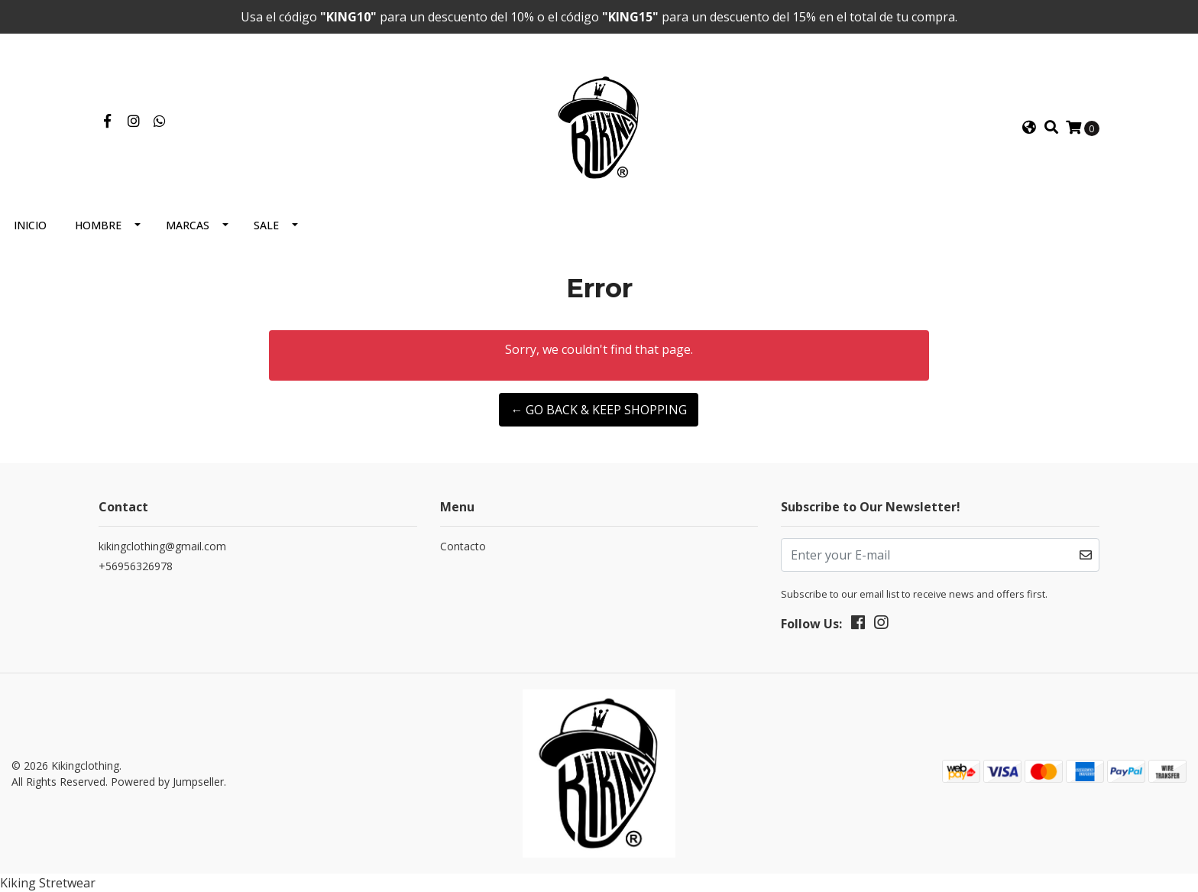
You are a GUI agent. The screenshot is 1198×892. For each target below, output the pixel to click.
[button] (1029, 127)
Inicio (30, 225)
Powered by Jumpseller (167, 781)
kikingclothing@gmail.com (162, 546)
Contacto (463, 546)
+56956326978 (136, 566)
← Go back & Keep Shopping (598, 409)
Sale (266, 225)
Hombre (98, 225)
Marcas (187, 225)
